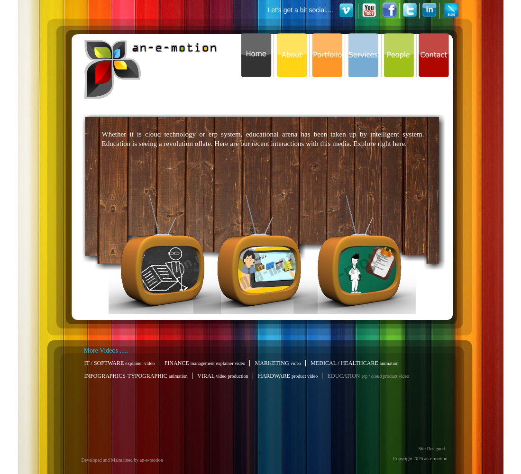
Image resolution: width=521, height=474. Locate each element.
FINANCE (206, 363)
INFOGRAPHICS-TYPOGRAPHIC (137, 376)
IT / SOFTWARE (120, 363)
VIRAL (223, 376)
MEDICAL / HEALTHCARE (355, 363)
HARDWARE (289, 376)
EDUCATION (369, 376)
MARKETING (279, 363)
